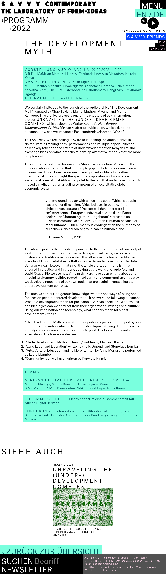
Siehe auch (157, 49)
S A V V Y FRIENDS (146, 36)
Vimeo (139, 566)
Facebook (104, 566)
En (142, 13)
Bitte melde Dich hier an (71, 97)
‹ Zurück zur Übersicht (51, 550)
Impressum (109, 569)
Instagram (117, 566)
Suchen (17, 560)
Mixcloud (151, 566)
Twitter (129, 566)
